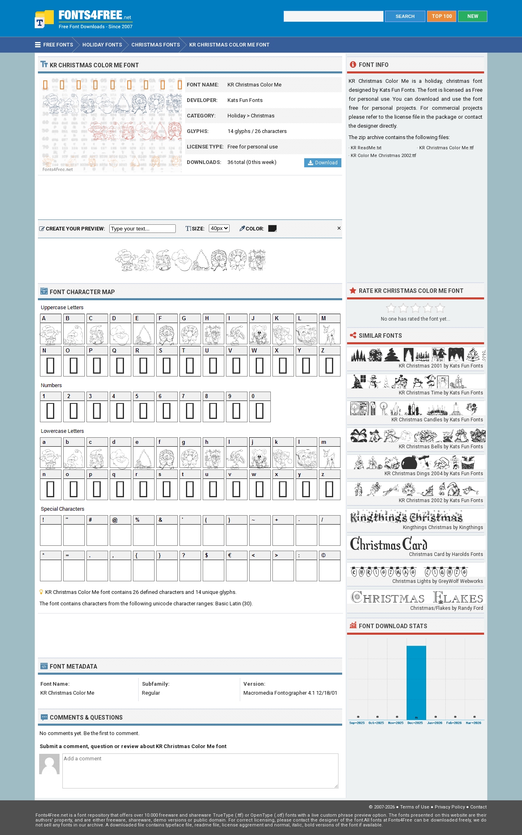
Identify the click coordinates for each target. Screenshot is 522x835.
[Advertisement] (190, 197)
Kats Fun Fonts (245, 100)
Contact (478, 807)
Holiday (237, 116)
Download (323, 163)
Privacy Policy (450, 807)
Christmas (262, 116)
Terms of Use (414, 807)
